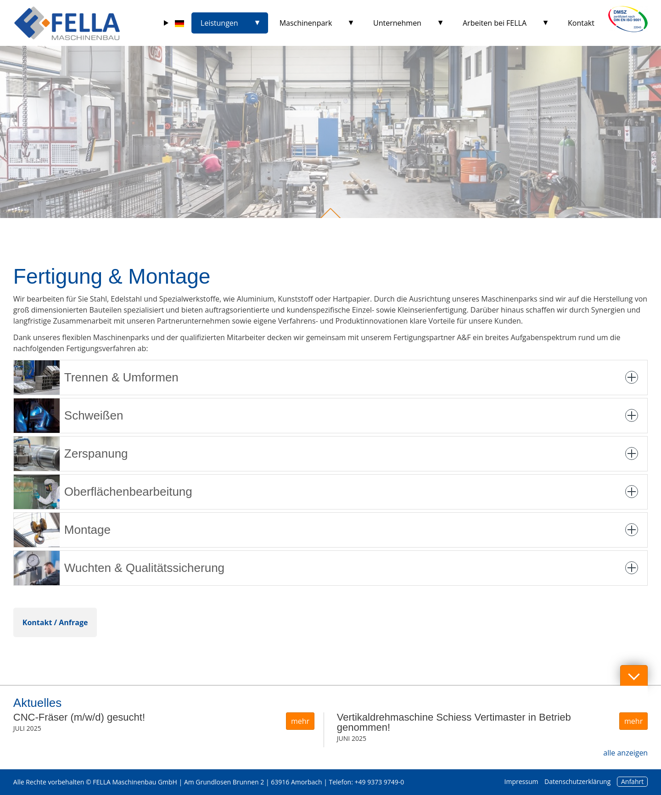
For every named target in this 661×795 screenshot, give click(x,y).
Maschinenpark (306, 23)
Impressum (521, 781)
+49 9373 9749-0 (379, 782)
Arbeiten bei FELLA (495, 23)
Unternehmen (397, 23)
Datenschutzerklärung (577, 781)
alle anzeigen (625, 753)
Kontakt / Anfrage (55, 622)
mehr (300, 721)
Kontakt (581, 23)
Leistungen (219, 23)
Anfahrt (632, 781)
